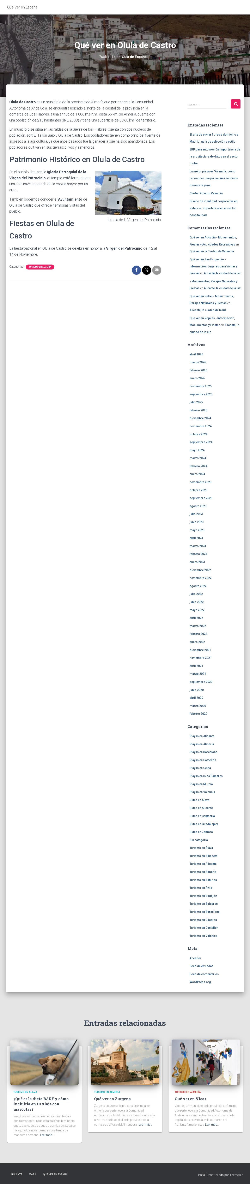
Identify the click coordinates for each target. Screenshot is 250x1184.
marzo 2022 (198, 625)
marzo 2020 (198, 705)
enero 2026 (197, 378)
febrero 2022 (198, 633)
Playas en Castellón (203, 760)
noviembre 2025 (201, 386)
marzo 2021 (198, 673)
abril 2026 (196, 354)
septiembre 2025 (201, 394)
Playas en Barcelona (203, 752)
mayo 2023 (197, 530)
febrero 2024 (198, 466)
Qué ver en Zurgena (112, 1098)
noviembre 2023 (201, 482)
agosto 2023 (198, 506)
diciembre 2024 (200, 418)
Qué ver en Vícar (190, 1098)
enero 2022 (197, 641)
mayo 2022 (197, 609)
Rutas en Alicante (201, 808)
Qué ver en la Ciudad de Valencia (212, 251)
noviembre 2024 (201, 426)
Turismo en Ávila (201, 887)
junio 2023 (197, 522)
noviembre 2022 (201, 578)
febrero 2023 (198, 554)
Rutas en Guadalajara (204, 823)
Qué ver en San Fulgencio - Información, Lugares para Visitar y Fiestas (213, 266)
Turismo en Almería (40, 267)
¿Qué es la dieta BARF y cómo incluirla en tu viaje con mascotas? (41, 1104)
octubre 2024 (198, 434)
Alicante (16, 1174)
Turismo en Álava (201, 847)
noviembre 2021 (201, 657)
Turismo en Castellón (204, 927)
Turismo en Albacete (203, 855)
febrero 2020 (198, 713)
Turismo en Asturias (203, 879)
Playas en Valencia (202, 792)
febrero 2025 (198, 410)
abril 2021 (196, 665)
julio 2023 (196, 514)
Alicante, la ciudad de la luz (222, 273)
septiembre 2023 (201, 498)
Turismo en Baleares (204, 903)
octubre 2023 (198, 490)
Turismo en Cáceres (203, 919)
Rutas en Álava (199, 799)
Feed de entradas (201, 966)
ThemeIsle (236, 1174)
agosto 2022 (198, 585)
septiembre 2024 (201, 442)
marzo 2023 (198, 545)
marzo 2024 (198, 458)
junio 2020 (197, 689)
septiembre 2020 (201, 681)
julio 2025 (196, 402)
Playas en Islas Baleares (206, 775)
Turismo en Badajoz (203, 895)
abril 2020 (196, 697)
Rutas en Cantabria (202, 815)
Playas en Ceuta (200, 768)
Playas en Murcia (201, 784)
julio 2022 (196, 594)
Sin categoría (199, 839)
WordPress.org (200, 982)
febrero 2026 (198, 370)
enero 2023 (197, 562)
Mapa (32, 1174)
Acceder (195, 958)
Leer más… (47, 1135)
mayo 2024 (197, 450)
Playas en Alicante (202, 736)
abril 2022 (196, 618)
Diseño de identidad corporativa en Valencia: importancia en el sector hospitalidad (213, 208)
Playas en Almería (202, 744)
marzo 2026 (198, 362)
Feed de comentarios (204, 974)
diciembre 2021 (200, 649)
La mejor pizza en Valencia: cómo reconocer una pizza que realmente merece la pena (214, 178)
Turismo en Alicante (203, 863)
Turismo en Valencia (203, 935)
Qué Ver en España (55, 1174)
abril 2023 (196, 538)
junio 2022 (197, 601)
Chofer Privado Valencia (206, 193)
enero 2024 (197, 474)
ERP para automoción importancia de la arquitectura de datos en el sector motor (215, 156)
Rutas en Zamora (201, 832)
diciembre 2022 (200, 570)
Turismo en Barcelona (205, 911)
